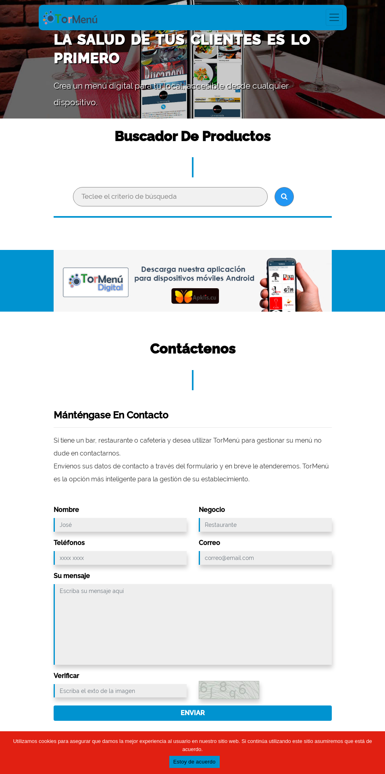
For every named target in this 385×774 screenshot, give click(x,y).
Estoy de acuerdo (194, 762)
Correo (209, 543)
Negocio (212, 510)
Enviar (193, 713)
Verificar (66, 676)
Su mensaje (72, 576)
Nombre (66, 510)
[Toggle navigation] (334, 17)
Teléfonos (69, 543)
